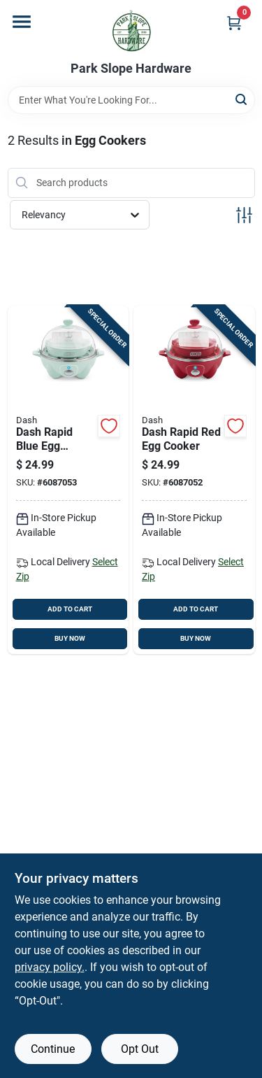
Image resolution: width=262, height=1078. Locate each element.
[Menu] (22, 22)
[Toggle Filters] (244, 215)
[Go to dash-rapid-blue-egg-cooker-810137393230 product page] (68, 480)
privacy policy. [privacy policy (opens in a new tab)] (50, 967)
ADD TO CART (70, 609)
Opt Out (140, 1049)
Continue (53, 1049)
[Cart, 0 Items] (234, 22)
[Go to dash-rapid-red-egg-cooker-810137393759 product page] (194, 480)
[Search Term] (131, 100)
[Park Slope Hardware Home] (131, 31)
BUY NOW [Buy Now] (69, 638)
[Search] (242, 99)
